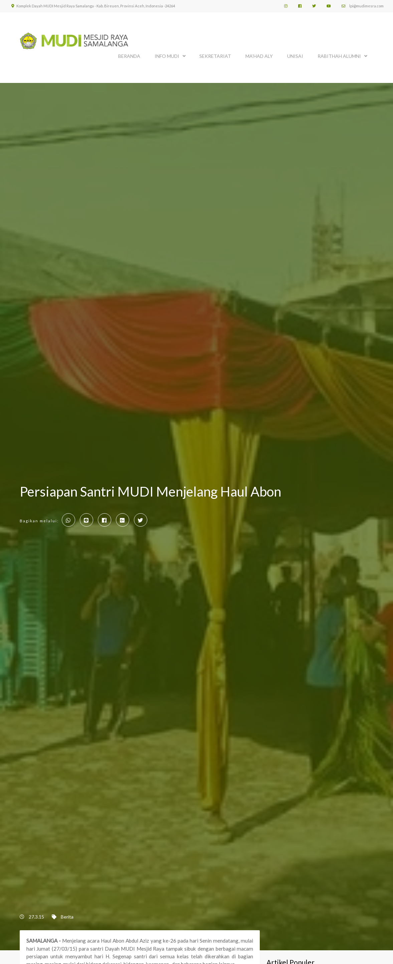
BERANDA (129, 56)
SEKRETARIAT (215, 56)
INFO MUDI (167, 56)
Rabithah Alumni (339, 56)
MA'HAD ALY (259, 56)
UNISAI (295, 56)
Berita (67, 917)
